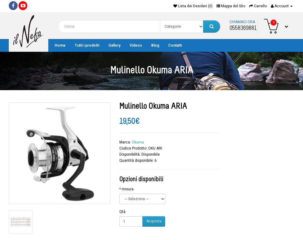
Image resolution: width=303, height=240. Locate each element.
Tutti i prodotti (87, 45)
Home (60, 45)
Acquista (154, 221)
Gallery (114, 45)
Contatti (175, 45)
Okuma (138, 142)
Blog (155, 45)
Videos (136, 45)
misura (128, 189)
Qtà (122, 212)
